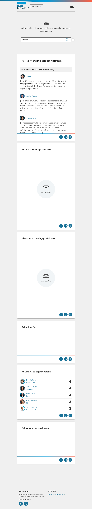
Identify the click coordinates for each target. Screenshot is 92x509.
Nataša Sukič (31, 380)
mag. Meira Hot (32, 400)
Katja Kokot (30, 394)
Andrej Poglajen (32, 96)
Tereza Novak (32, 118)
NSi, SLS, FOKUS (32, 410)
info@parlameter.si (25, 499)
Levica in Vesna (32, 383)
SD (27, 403)
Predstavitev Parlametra (55, 494)
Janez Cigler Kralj (32, 407)
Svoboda (29, 389)
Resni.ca (29, 396)
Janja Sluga (31, 76)
